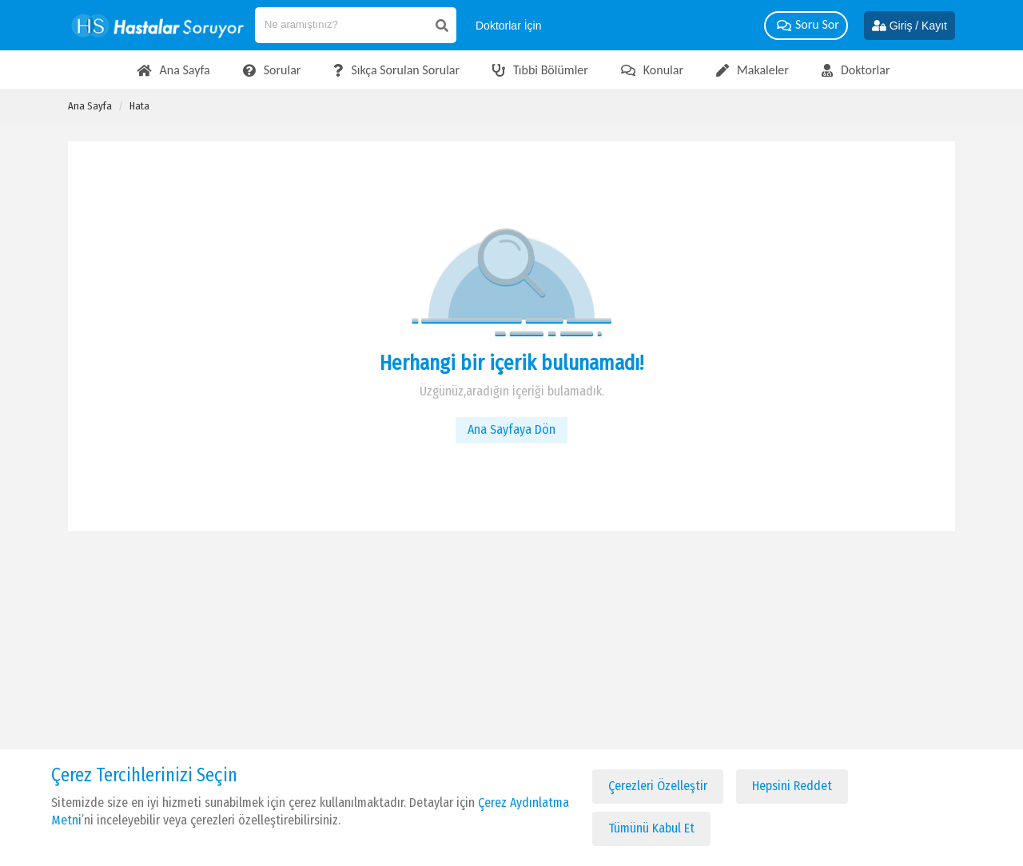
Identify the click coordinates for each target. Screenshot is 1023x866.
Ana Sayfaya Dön (511, 429)
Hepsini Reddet (792, 785)
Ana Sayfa (90, 106)
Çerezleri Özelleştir (657, 785)
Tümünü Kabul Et (651, 828)
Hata (139, 106)
